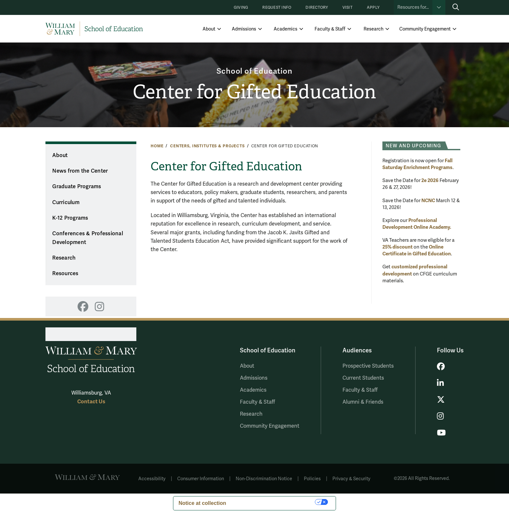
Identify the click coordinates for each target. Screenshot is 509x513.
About (209, 29)
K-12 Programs (70, 218)
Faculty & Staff (330, 29)
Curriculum (66, 202)
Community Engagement (425, 29)
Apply (373, 7)
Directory (316, 7)
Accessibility (152, 479)
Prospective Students (368, 366)
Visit (347, 7)
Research (373, 29)
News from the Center (80, 171)
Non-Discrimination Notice (264, 479)
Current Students (363, 378)
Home (157, 146)
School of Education (254, 71)
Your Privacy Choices (274, 502)
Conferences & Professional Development (87, 238)
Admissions (244, 29)
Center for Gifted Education (255, 91)
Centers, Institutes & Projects (207, 146)
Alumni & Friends (362, 402)
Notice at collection (202, 503)
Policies (312, 479)
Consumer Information (200, 479)
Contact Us (91, 401)
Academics (285, 29)
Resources (65, 273)
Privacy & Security (351, 479)
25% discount (397, 247)
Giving (241, 7)
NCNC (428, 200)
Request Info (276, 7)
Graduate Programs (76, 186)
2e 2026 (430, 180)
